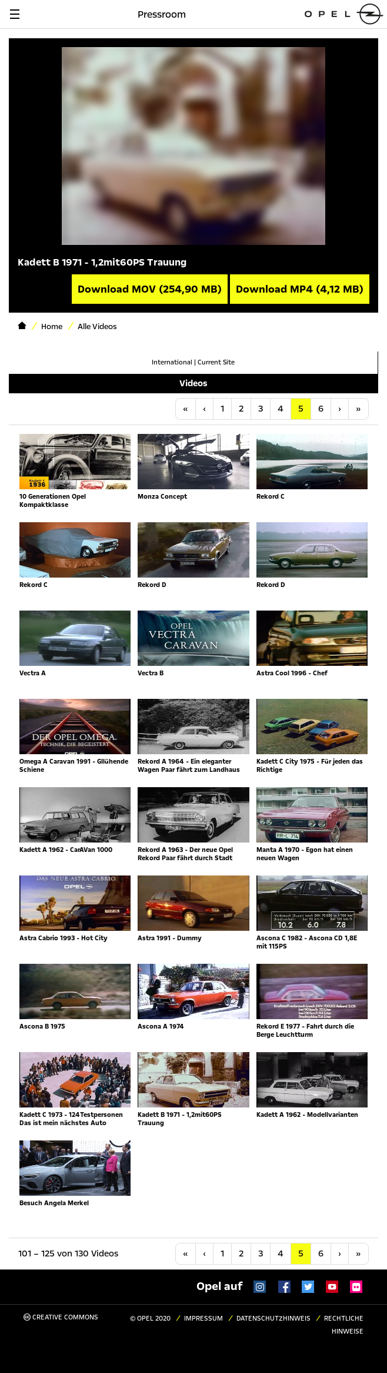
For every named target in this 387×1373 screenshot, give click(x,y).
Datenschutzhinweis (273, 1318)
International (172, 362)
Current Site (216, 362)
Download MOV (150, 289)
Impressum (203, 1318)
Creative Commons (61, 1317)
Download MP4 (299, 289)
